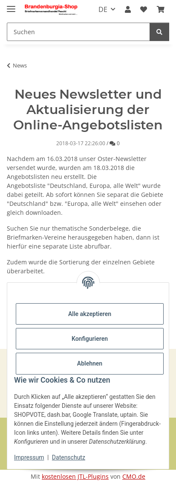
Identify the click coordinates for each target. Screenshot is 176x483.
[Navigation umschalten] (11, 5)
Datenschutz (68, 457)
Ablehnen (89, 363)
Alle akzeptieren (89, 313)
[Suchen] (159, 32)
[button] (128, 9)
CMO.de (133, 476)
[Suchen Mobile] (78, 32)
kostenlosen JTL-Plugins (75, 476)
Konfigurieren (90, 338)
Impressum (29, 457)
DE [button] (102, 9)
